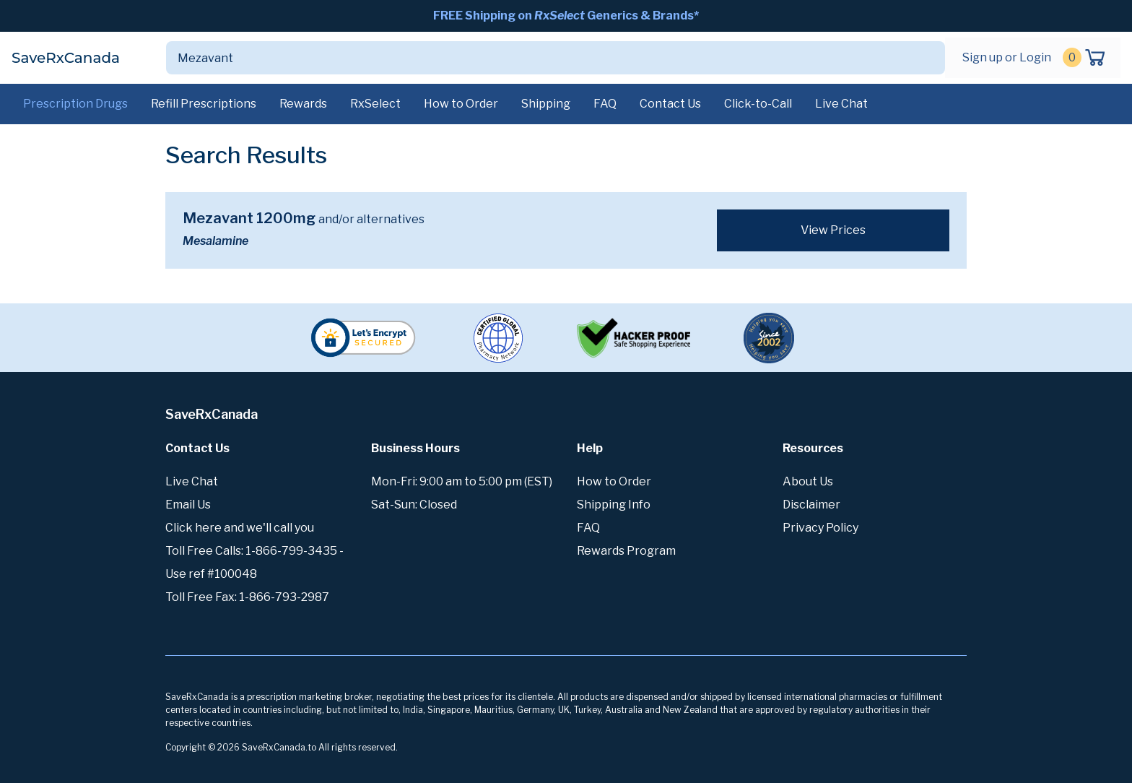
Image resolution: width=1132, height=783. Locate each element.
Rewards (303, 104)
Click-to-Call (758, 104)
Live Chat (841, 104)
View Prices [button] (833, 230)
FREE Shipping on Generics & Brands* (566, 15)
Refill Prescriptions (203, 104)
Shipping (545, 104)
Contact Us (670, 104)
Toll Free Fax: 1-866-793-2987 (247, 597)
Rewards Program (626, 551)
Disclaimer (811, 504)
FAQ (605, 104)
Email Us (188, 504)
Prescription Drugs (75, 104)
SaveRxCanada (66, 57)
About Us (808, 481)
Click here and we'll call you (239, 528)
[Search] (538, 57)
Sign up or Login (1006, 57)
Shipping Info (613, 504)
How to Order (461, 104)
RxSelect (375, 104)
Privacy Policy (820, 528)
